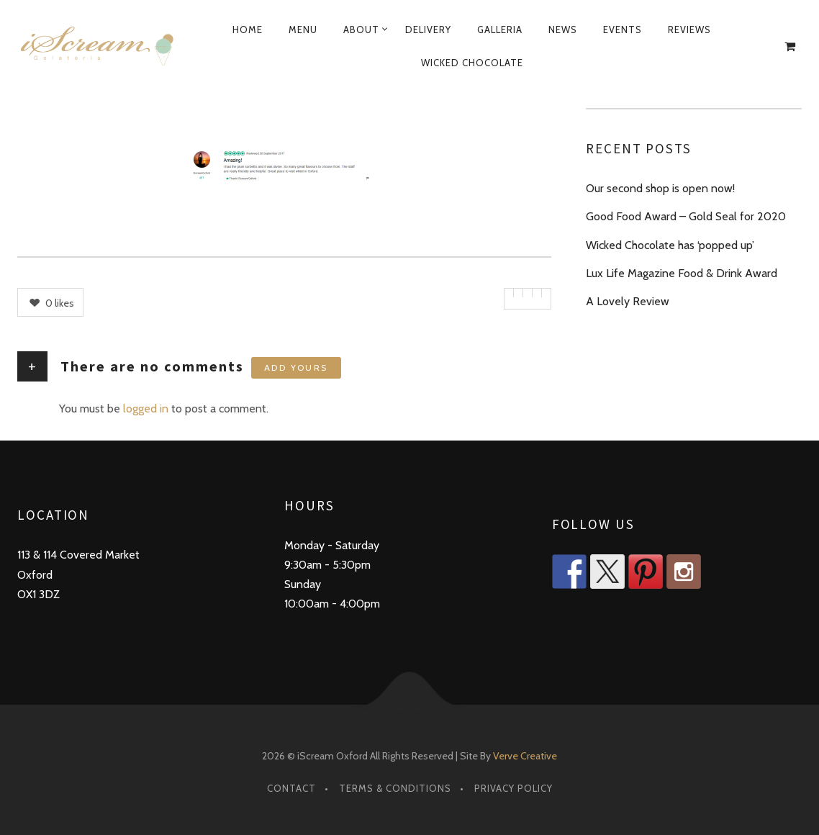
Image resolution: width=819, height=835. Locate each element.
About (361, 29)
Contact (291, 788)
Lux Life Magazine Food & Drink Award (681, 273)
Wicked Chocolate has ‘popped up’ (670, 245)
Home (247, 29)
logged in (145, 408)
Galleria (499, 29)
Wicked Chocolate (472, 62)
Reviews (689, 29)
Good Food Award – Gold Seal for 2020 (686, 216)
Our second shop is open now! (660, 188)
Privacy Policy (513, 788)
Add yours (296, 367)
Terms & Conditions (395, 788)
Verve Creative (525, 755)
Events (622, 29)
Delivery (428, 29)
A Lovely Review (627, 301)
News (562, 29)
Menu (303, 29)
